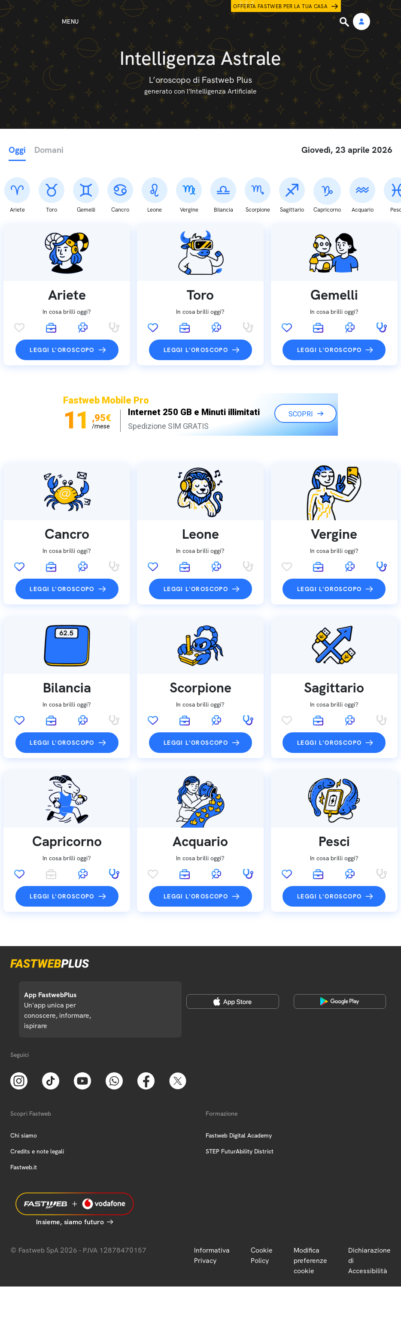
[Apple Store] (232, 956)
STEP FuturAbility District (239, 1106)
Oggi (17, 149)
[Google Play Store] (340, 956)
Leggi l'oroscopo (62, 305)
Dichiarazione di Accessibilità (369, 1215)
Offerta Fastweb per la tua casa (280, 6)
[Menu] (55, 21)
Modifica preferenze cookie (310, 1215)
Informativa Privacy (212, 1210)
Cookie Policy (262, 1210)
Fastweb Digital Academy (239, 1090)
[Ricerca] (345, 22)
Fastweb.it (23, 1122)
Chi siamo (23, 1090)
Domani (49, 149)
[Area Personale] (361, 22)
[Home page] (200, 21)
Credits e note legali (37, 1106)
